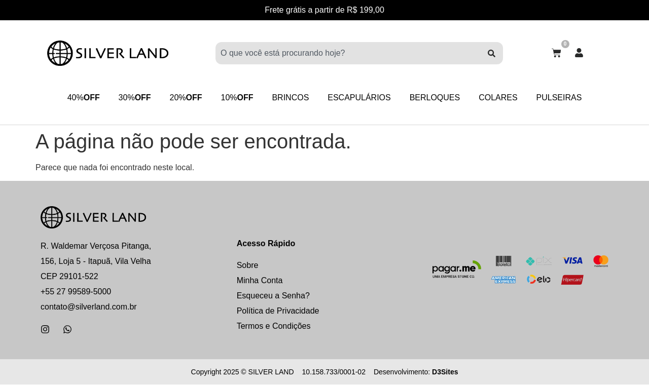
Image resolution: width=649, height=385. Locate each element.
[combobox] (347, 53)
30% (130, 98)
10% (235, 98)
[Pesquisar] (491, 53)
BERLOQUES (438, 97)
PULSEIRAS (565, 97)
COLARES (502, 97)
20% (182, 98)
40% (77, 98)
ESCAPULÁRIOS (360, 97)
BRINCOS (290, 97)
